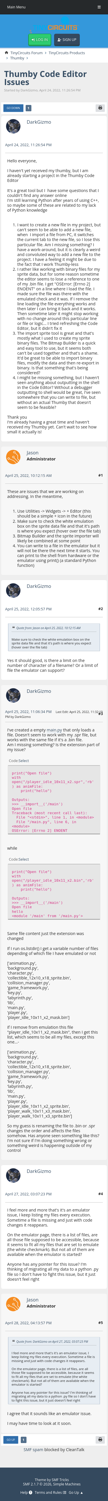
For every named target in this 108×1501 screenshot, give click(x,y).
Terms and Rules (50, 1493)
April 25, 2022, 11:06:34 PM (28, 711)
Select (24, 760)
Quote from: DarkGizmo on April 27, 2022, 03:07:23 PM (52, 1342)
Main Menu (16, 7)
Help (26, 1493)
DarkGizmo (39, 121)
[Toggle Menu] (99, 7)
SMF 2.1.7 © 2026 (37, 1484)
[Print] (100, 108)
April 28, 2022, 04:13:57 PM (28, 1322)
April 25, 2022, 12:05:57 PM (28, 609)
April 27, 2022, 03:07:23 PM (28, 1194)
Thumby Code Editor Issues (45, 77)
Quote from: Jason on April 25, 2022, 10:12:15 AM (48, 628)
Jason (33, 452)
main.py (54, 730)
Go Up (11, 1440)
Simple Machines (67, 1484)
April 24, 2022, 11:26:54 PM (28, 144)
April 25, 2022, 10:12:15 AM (28, 475)
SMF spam (33, 1449)
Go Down (13, 108)
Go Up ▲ (76, 1493)
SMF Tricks (60, 1479)
